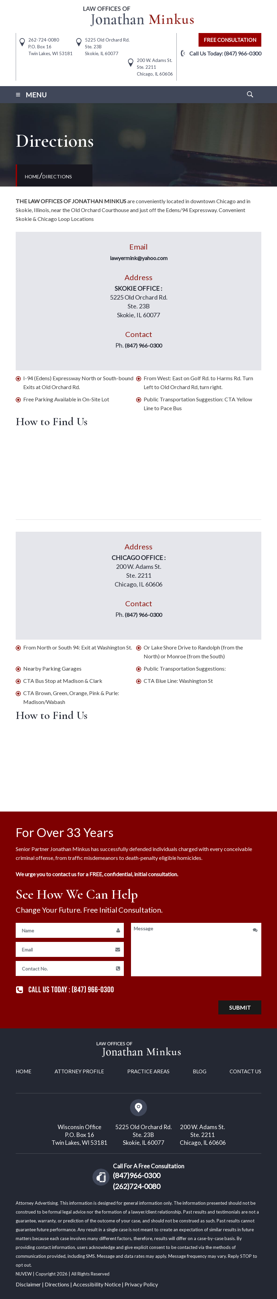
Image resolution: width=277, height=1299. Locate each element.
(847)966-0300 (136, 1175)
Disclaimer (28, 1284)
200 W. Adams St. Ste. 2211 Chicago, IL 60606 (203, 1134)
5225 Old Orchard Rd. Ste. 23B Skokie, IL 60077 (143, 1134)
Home (23, 1071)
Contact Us (245, 1071)
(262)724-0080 (136, 1186)
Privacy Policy (141, 1284)
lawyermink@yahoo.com (138, 258)
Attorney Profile (79, 1071)
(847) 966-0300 (242, 53)
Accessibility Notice (97, 1284)
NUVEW (24, 1273)
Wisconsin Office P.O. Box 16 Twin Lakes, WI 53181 (79, 1134)
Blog (199, 1071)
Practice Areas (148, 1071)
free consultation (230, 40)
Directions (57, 1284)
